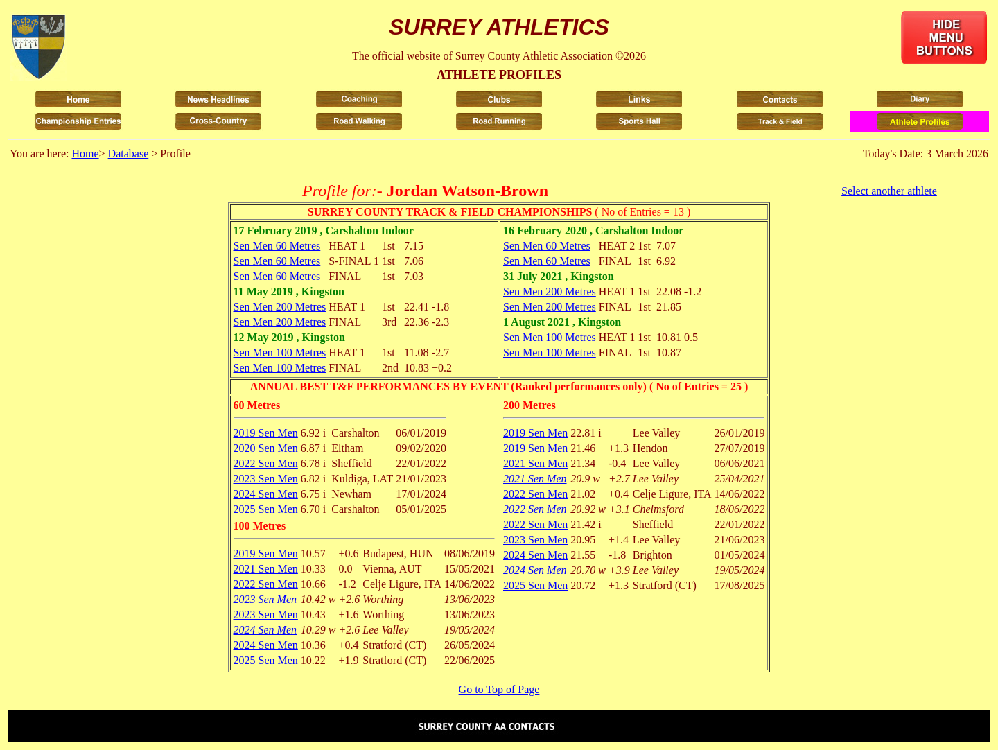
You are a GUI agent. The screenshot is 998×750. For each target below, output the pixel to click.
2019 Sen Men (266, 433)
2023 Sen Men (266, 479)
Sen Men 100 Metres (280, 352)
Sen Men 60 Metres (277, 246)
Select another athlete (889, 191)
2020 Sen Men (266, 448)
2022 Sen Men (266, 463)
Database (128, 153)
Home (84, 153)
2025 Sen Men (266, 509)
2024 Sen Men (266, 494)
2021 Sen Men (266, 569)
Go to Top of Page (499, 689)
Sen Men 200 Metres (280, 307)
